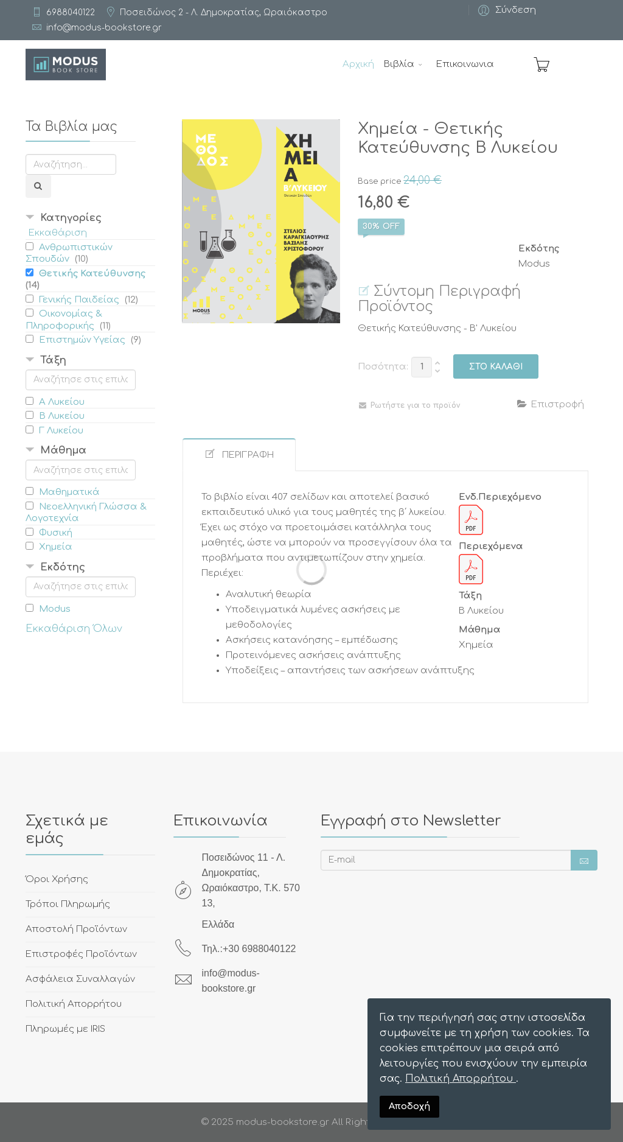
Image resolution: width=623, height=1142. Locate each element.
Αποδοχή (409, 1106)
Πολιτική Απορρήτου (460, 1078)
